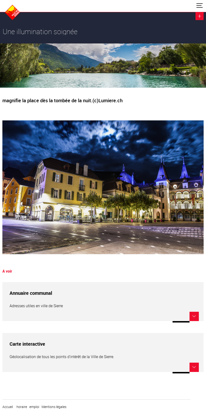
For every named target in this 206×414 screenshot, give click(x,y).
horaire (21, 406)
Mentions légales (54, 406)
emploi (34, 406)
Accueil (7, 406)
